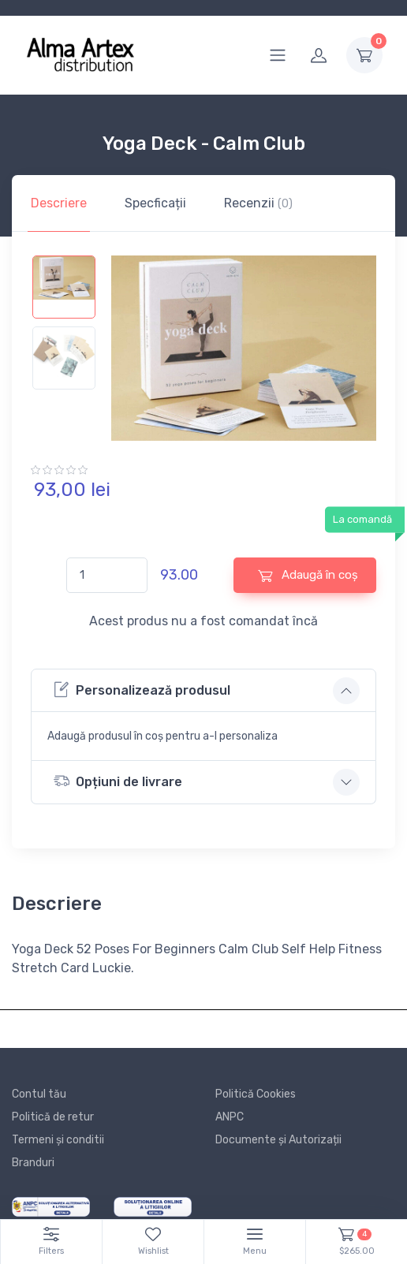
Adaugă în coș (308, 575)
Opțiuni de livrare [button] (118, 781)
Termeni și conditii (58, 1140)
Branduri (33, 1162)
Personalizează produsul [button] (142, 689)
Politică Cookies (255, 1094)
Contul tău (39, 1094)
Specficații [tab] (155, 203)
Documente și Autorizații (278, 1140)
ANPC (229, 1117)
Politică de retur (53, 1117)
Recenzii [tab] (258, 203)
